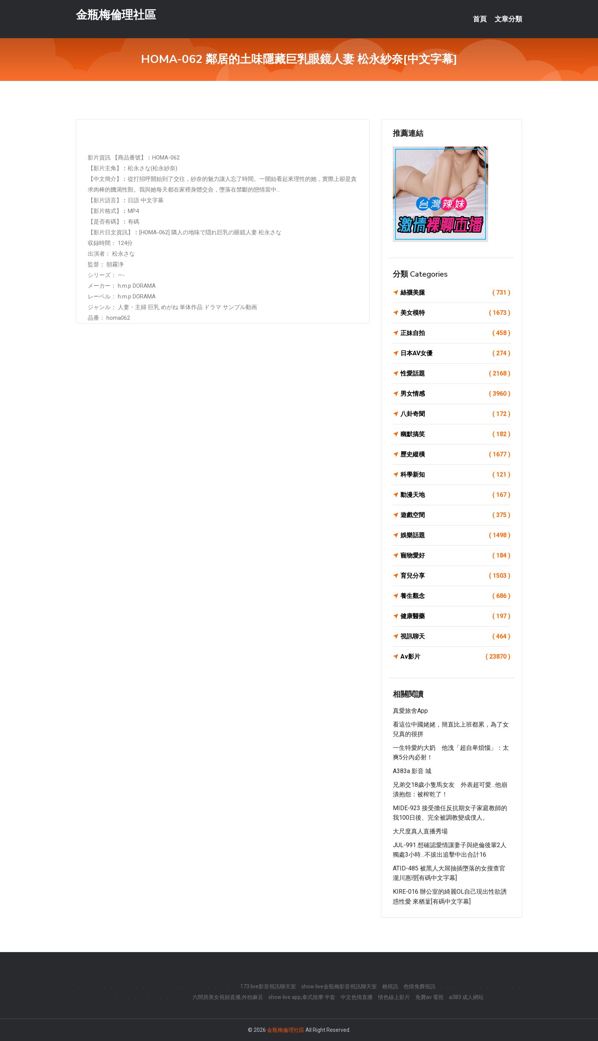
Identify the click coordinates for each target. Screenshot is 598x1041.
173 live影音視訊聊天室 (268, 986)
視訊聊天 (455, 636)
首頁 (480, 19)
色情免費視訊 (419, 986)
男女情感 (455, 393)
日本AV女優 (455, 353)
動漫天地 (455, 495)
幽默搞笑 (455, 434)
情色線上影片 (394, 997)
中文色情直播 (357, 997)
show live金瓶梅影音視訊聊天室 (339, 986)
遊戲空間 (455, 515)
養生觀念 (455, 596)
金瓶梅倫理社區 (116, 14)
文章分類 (508, 19)
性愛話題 (455, 373)
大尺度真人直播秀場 (420, 831)
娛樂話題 (455, 535)
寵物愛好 (455, 555)
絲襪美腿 (455, 292)
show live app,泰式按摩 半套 (301, 997)
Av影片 (455, 656)
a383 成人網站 (466, 997)
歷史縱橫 (455, 454)
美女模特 (455, 313)
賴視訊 (390, 986)
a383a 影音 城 (412, 771)
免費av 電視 (429, 997)
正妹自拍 (455, 333)
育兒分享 (455, 575)
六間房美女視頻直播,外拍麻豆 (228, 997)
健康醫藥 (455, 616)
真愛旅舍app (410, 710)
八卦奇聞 (455, 414)
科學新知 (455, 474)
